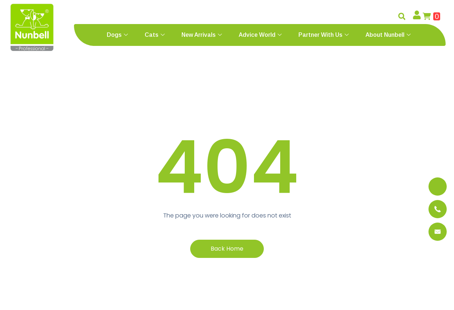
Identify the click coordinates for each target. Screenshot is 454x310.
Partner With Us (323, 35)
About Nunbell (388, 35)
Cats (155, 35)
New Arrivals (201, 35)
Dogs (117, 35)
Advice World (260, 35)
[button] (401, 16)
